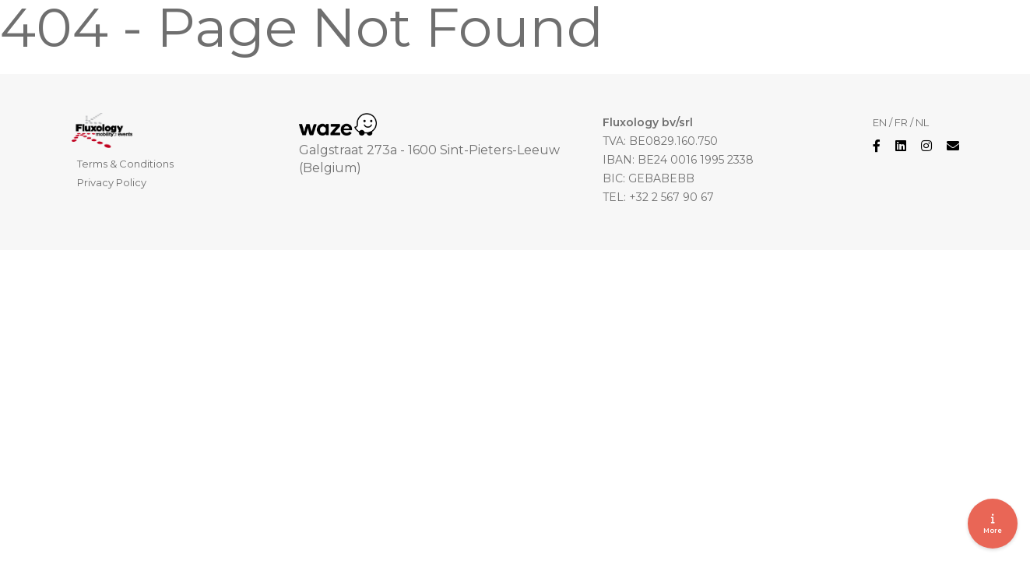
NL (922, 122)
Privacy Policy (111, 182)
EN (880, 122)
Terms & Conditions (125, 163)
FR (901, 122)
